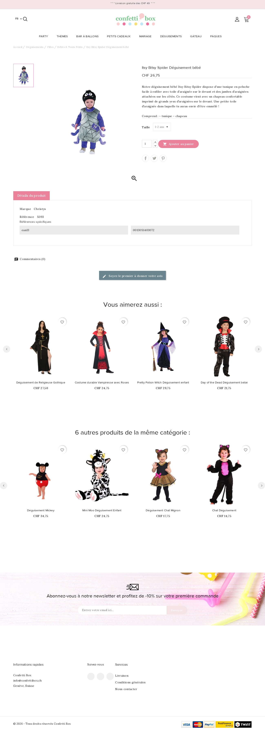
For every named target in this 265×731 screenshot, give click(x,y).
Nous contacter (126, 689)
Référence (27, 217)
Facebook (91, 676)
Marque (25, 209)
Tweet (154, 158)
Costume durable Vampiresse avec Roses (102, 382)
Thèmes (63, 36)
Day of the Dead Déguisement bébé (224, 382)
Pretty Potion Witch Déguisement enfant (163, 382)
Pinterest (163, 158)
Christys (40, 209)
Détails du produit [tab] (31, 196)
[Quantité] (147, 144)
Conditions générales (130, 682)
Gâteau (197, 36)
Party (45, 36)
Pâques (217, 36)
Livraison (121, 675)
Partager (145, 158)
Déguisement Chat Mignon (163, 510)
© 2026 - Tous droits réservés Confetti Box (42, 724)
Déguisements (172, 36)
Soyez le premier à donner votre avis (132, 276)
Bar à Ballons (88, 36)
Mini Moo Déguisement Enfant (101, 510)
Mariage (146, 36)
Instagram (110, 676)
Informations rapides (28, 665)
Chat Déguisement (224, 510)
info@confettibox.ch (27, 680)
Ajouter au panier (178, 144)
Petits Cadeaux (120, 36)
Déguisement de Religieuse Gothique (40, 382)
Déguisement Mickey (40, 510)
